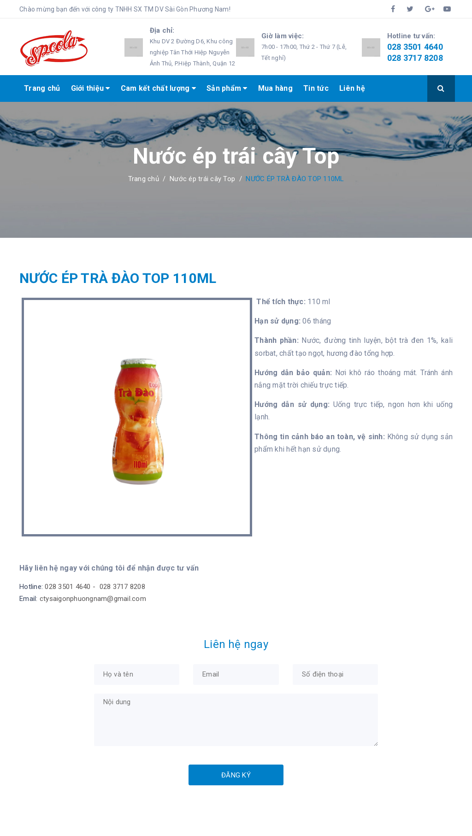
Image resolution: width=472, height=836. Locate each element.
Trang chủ (42, 88)
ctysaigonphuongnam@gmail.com (93, 599)
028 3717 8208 (415, 58)
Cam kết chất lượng (158, 88)
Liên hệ (352, 88)
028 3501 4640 (415, 47)
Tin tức (316, 88)
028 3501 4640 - (71, 587)
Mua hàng (275, 88)
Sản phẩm (227, 88)
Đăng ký (236, 775)
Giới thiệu (90, 88)
